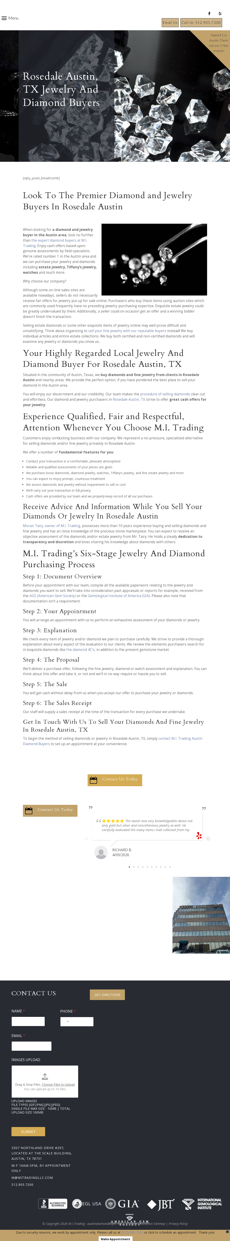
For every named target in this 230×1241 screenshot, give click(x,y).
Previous (86, 839)
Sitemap (131, 1223)
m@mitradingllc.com (32, 1177)
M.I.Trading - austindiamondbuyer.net (95, 1223)
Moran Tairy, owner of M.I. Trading (51, 525)
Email (18, 1036)
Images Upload (25, 1060)
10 (170, 867)
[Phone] (77, 1022)
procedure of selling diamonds (165, 394)
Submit (28, 1131)
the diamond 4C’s (80, 649)
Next (208, 839)
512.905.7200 (22, 1184)
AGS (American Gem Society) (52, 595)
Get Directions (107, 995)
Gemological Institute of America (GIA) (119, 595)
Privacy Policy (178, 1223)
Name (18, 1011)
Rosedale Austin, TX (129, 399)
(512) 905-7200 (132, 1232)
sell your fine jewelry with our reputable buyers (127, 330)
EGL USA (86, 1203)
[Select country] (65, 1022)
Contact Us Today (120, 779)
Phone (68, 1011)
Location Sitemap (153, 1223)
